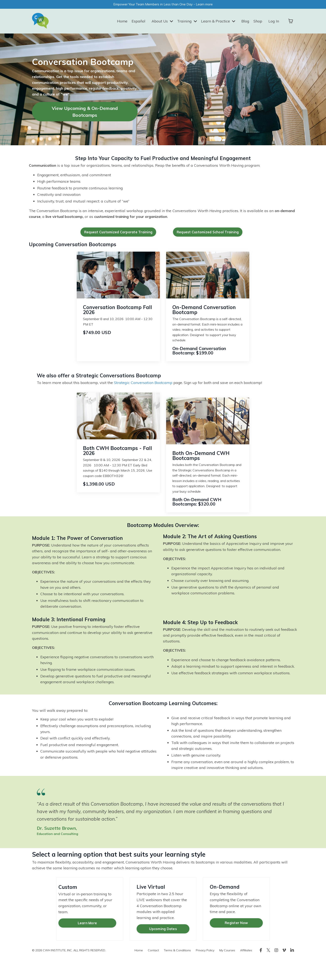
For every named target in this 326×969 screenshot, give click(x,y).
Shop (257, 21)
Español (138, 21)
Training (187, 21)
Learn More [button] (86, 925)
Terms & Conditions (177, 959)
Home (121, 21)
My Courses (227, 959)
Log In (273, 21)
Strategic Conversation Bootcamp (145, 385)
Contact (153, 959)
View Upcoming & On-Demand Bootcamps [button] (85, 113)
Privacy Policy (205, 959)
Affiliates (246, 959)
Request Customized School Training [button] (208, 235)
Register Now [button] (236, 932)
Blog (245, 21)
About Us (162, 21)
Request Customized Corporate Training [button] (118, 235)
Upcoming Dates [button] (163, 939)
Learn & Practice (218, 21)
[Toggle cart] (290, 21)
